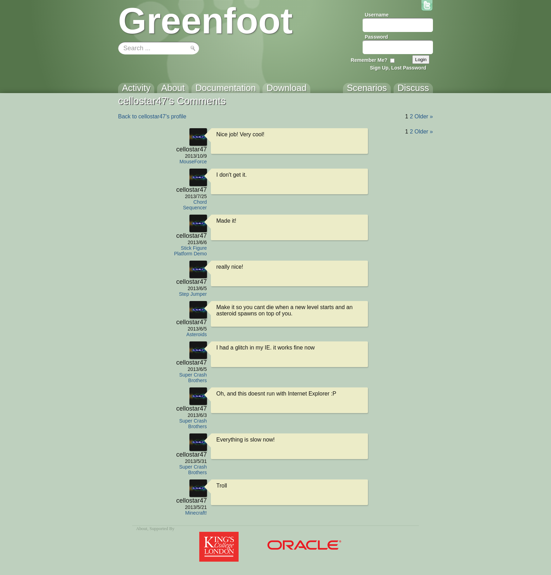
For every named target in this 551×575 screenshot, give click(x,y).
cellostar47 (191, 149)
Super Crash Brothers (193, 377)
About (141, 528)
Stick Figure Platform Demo (190, 250)
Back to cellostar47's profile (152, 116)
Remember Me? (369, 60)
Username (377, 15)
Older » (424, 116)
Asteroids (196, 334)
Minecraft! (196, 513)
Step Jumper (193, 294)
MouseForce (193, 161)
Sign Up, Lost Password (398, 68)
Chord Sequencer (195, 204)
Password (376, 37)
